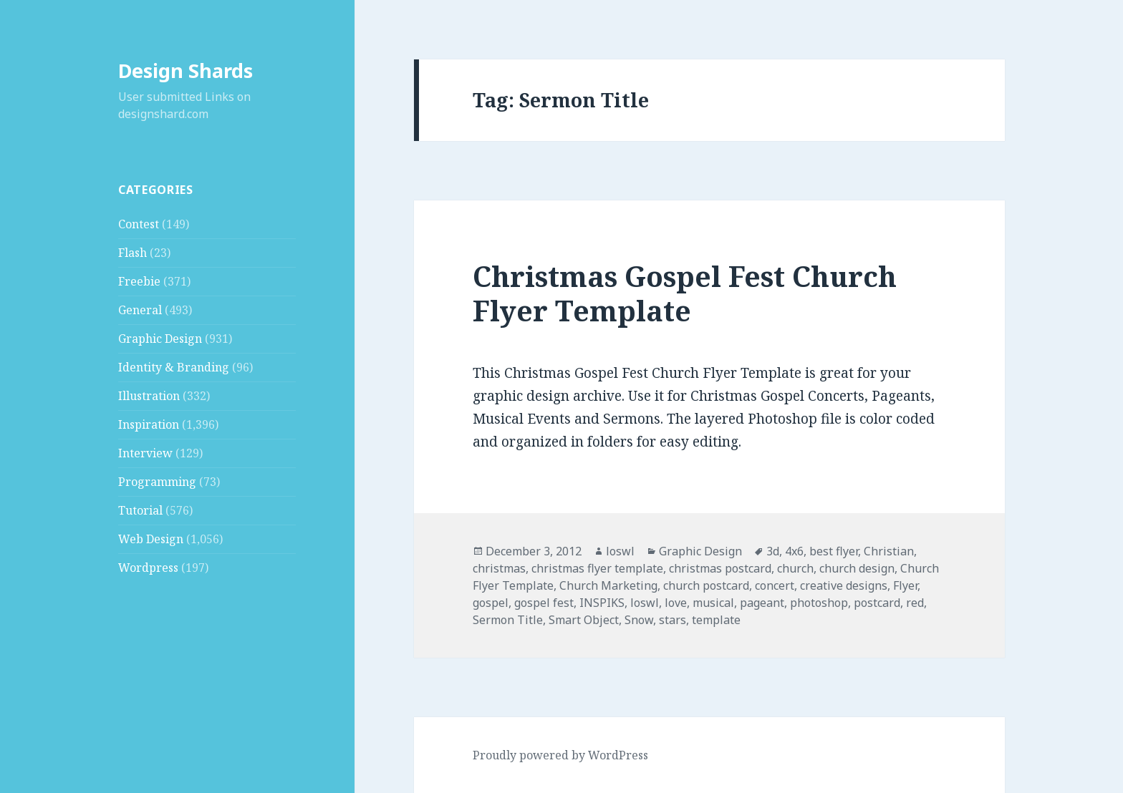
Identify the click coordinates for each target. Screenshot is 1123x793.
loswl (620, 551)
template (716, 620)
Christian (889, 551)
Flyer (905, 585)
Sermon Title (508, 620)
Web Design (150, 539)
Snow (639, 620)
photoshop (819, 602)
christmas (499, 568)
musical (713, 602)
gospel (491, 602)
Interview (145, 453)
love (676, 602)
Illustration (149, 396)
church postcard (706, 585)
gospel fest (544, 602)
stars (672, 620)
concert (774, 585)
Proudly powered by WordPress (560, 755)
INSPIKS (602, 602)
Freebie (139, 281)
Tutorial (140, 510)
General (140, 310)
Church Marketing (608, 585)
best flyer (833, 551)
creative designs (843, 585)
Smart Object (584, 620)
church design (857, 568)
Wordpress (148, 567)
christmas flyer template (597, 568)
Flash (132, 253)
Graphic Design (160, 338)
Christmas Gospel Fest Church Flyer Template (685, 293)
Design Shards (185, 70)
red (915, 602)
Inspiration (148, 424)
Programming (157, 482)
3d (772, 551)
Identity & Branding (173, 367)
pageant (762, 602)
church (795, 568)
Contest (138, 224)
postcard (877, 602)
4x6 (794, 551)
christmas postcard (720, 568)
